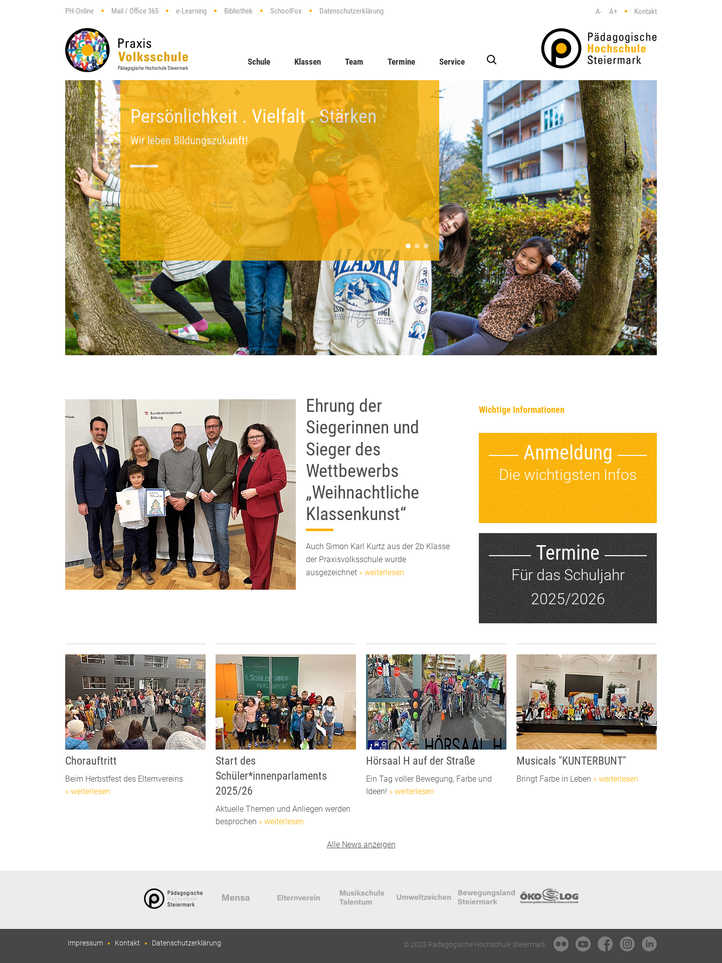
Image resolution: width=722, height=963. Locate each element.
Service (452, 62)
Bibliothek (238, 11)
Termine (401, 62)
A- (599, 11)
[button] (408, 246)
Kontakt (645, 11)
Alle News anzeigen (361, 844)
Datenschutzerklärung (351, 11)
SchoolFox (286, 11)
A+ (613, 11)
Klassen (307, 62)
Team (354, 62)
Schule (259, 62)
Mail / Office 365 (134, 11)
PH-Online (79, 11)
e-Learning (191, 11)
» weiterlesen (381, 572)
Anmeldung (568, 452)
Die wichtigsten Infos (568, 475)
